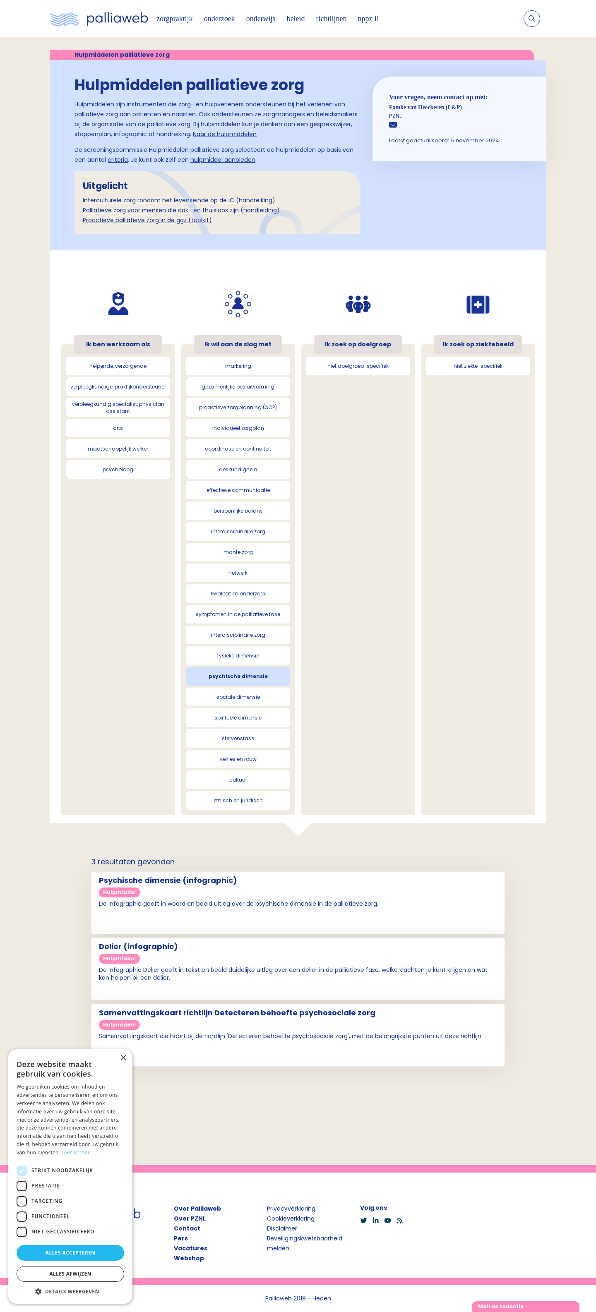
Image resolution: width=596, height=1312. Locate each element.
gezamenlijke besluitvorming (238, 386)
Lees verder (76, 1152)
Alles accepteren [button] (71, 1252)
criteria (118, 160)
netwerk (238, 572)
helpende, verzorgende (118, 365)
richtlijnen (331, 18)
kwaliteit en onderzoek (238, 593)
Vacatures (190, 1248)
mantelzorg (238, 552)
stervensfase (238, 738)
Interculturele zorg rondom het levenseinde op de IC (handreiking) (179, 200)
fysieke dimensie (238, 655)
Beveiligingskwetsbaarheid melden (304, 1243)
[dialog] (70, 1176)
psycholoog (118, 469)
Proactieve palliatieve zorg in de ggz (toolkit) (147, 220)
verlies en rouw (238, 759)
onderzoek (219, 18)
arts (118, 428)
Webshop (189, 1258)
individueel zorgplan (238, 428)
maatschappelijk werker (118, 448)
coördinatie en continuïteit (238, 448)
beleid (296, 18)
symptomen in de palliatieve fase (238, 614)
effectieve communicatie (238, 490)
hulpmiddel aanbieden (222, 160)
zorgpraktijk (174, 18)
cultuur (238, 779)
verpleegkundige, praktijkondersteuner (118, 386)
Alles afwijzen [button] (70, 1273)
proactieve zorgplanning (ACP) (238, 407)
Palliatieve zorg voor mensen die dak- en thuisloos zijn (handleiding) (181, 210)
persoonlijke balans (238, 510)
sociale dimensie (238, 696)
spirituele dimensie (238, 717)
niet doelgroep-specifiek (358, 365)
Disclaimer (282, 1228)
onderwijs (261, 18)
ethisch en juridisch (238, 800)
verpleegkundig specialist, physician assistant (118, 408)
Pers (181, 1238)
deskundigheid (238, 469)
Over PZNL (190, 1218)
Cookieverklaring (291, 1218)
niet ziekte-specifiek (478, 365)
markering (238, 365)
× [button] (123, 1058)
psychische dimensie (238, 676)
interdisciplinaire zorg (238, 531)
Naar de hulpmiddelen (225, 134)
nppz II (368, 18)
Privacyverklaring (291, 1208)
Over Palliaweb (197, 1208)
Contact (187, 1228)
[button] (70, 1291)
